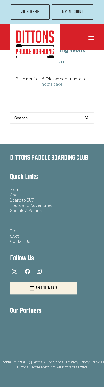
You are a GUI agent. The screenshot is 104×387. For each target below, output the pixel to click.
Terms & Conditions (48, 362)
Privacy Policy (78, 362)
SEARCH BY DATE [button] (44, 288)
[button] (91, 38)
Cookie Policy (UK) (15, 362)
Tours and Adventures (31, 205)
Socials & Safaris (26, 210)
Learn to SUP (22, 200)
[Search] (52, 118)
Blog (14, 230)
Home (16, 189)
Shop (15, 236)
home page (52, 84)
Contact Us (20, 241)
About (15, 194)
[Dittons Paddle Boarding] (35, 45)
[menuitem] (30, 12)
